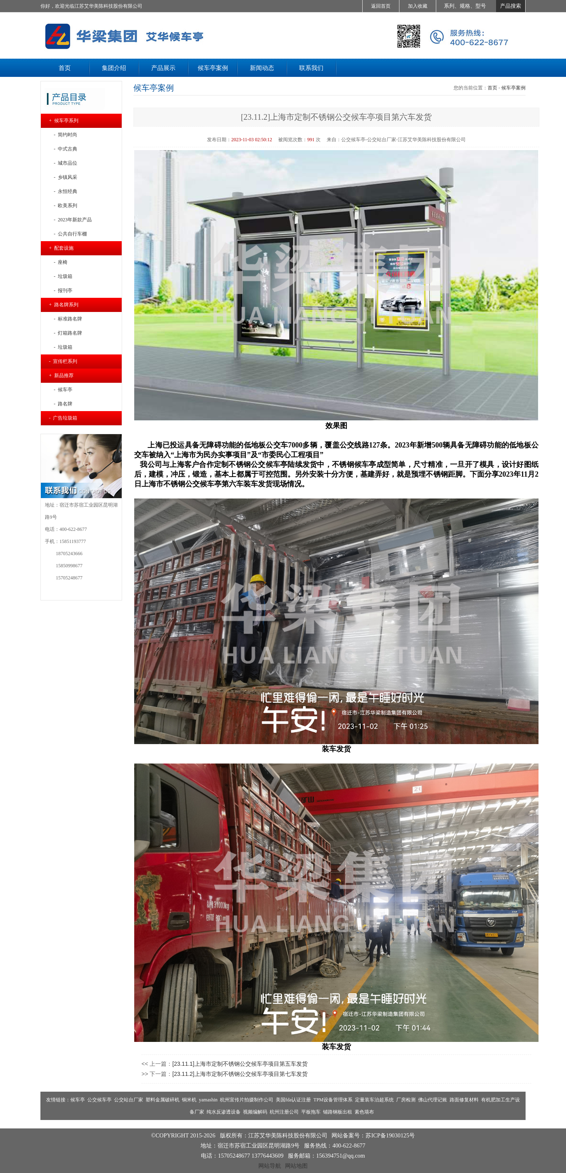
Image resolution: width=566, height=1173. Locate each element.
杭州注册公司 (284, 1112)
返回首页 (381, 6)
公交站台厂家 (128, 1100)
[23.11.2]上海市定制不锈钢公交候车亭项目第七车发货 (240, 1074)
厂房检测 (406, 1100)
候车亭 (77, 1100)
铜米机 (189, 1100)
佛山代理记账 (432, 1100)
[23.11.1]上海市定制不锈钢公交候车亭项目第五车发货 (240, 1064)
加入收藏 (417, 6)
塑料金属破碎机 (163, 1100)
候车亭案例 (513, 88)
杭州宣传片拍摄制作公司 (246, 1100)
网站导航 (269, 1165)
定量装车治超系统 (374, 1100)
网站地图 (296, 1165)
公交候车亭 (99, 1100)
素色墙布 (364, 1112)
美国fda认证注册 (293, 1100)
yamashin (208, 1100)
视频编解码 (255, 1112)
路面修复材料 (464, 1100)
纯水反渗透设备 (224, 1112)
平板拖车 (311, 1112)
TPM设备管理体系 (333, 1100)
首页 (492, 88)
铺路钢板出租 (337, 1112)
